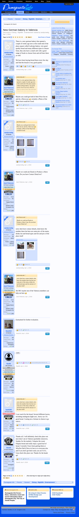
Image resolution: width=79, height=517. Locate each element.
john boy (58, 84)
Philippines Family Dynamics (60, 35)
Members (44, 12)
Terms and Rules (58, 512)
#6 (47, 297)
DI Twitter (56, 495)
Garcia (57, 75)
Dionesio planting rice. (58, 30)
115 (13, 339)
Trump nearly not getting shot (63, 73)
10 (26, 37)
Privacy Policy (70, 512)
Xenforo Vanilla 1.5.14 (9, 509)
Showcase (35, 12)
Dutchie (58, 65)
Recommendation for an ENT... (64, 105)
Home (4, 1)
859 (13, 459)
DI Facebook (57, 493)
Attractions (29, 1)
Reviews (11, 1)
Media (27, 12)
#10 (47, 462)
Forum (48, 1)
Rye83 (9, 363)
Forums (20, 12)
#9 (47, 428)
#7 (47, 333)
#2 (47, 108)
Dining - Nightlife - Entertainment (22, 32)
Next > (30, 37)
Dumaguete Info (10, 12)
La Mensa (58, 68)
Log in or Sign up (69, 4)
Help (52, 509)
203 (13, 337)
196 (13, 461)
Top (71, 509)
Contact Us (46, 509)
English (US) (21, 509)
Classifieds (19, 1)
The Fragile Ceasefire (61, 96)
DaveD (8, 448)
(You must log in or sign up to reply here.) (38, 475)
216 (13, 423)
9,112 (12, 101)
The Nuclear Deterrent (62, 82)
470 (13, 421)
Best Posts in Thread (44, 37)
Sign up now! (62, 21)
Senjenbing (59, 106)
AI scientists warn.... (61, 78)
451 (13, 103)
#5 (47, 268)
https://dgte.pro (70, 507)
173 (13, 59)
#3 (47, 165)
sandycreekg (45, 32)
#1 (47, 70)
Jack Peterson (9, 88)
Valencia (12, 387)
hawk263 (9, 409)
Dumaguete (11, 464)
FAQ (51, 12)
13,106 (12, 381)
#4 (47, 182)
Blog (42, 1)
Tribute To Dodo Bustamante (60, 40)
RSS (73, 509)
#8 (47, 366)
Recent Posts (14, 14)
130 (13, 61)
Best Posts (6, 14)
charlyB (58, 70)
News (36, 1)
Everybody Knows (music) (63, 100)
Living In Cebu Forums (37, 493)
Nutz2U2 (9, 331)
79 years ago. (59, 87)
